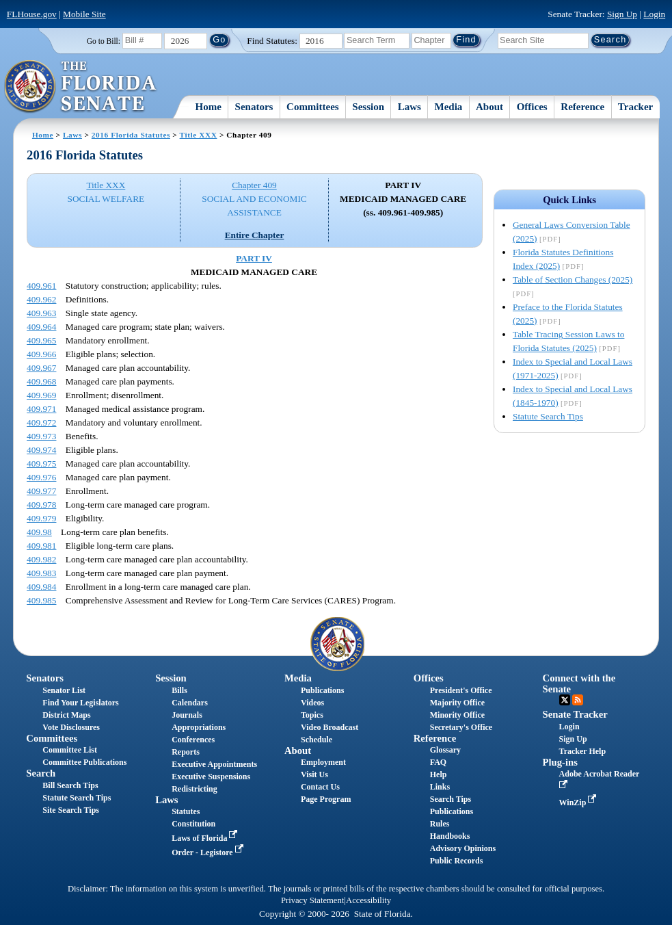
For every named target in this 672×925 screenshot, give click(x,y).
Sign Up (622, 14)
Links (440, 787)
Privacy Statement (312, 900)
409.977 (41, 491)
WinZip (579, 802)
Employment (323, 762)
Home (208, 106)
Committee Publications (84, 762)
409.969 (41, 395)
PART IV (254, 258)
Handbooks (450, 836)
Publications (322, 690)
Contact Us (320, 787)
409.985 (41, 600)
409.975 (41, 463)
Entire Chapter (254, 235)
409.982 (41, 559)
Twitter (564, 699)
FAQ (438, 762)
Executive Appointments (214, 764)
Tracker (635, 106)
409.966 (41, 354)
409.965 (41, 340)
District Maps (66, 715)
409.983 (41, 573)
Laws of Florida (206, 838)
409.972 (41, 422)
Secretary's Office (461, 727)
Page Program (326, 799)
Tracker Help (582, 751)
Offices (532, 106)
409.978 (41, 504)
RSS (577, 699)
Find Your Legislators (80, 702)
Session (368, 106)
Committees (312, 106)
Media (449, 106)
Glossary (445, 750)
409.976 (41, 477)
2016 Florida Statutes (131, 135)
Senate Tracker (575, 714)
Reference (582, 106)
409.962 (41, 299)
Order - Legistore (209, 852)
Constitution (193, 824)
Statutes (186, 811)
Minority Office (457, 715)
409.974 (41, 450)
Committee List (69, 750)
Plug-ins (560, 762)
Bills (179, 690)
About (489, 106)
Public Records (456, 860)
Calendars (190, 702)
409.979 (41, 518)
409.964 (41, 327)
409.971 (41, 409)
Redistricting (194, 789)
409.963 (41, 313)
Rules (440, 824)
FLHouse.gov (32, 14)
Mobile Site (84, 14)
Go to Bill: (103, 41)
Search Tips (450, 799)
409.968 (41, 381)
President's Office (461, 690)
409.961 (41, 286)
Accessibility (368, 900)
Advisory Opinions (463, 848)
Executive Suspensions (211, 776)
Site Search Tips (70, 810)
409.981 (41, 545)
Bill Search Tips (70, 785)
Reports (186, 752)
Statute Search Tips (548, 416)
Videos (312, 702)
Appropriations (199, 727)
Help (438, 774)
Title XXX (198, 135)
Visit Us (314, 774)
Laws (409, 106)
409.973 (41, 436)
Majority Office (457, 702)
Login (654, 14)
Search (40, 773)
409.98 (39, 532)
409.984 (41, 587)
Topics (312, 715)
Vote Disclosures (71, 727)
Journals (187, 715)
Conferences (193, 739)
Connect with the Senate (579, 683)
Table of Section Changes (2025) (572, 279)
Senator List (63, 690)
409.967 (41, 368)
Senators (254, 106)
